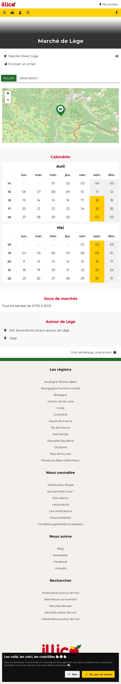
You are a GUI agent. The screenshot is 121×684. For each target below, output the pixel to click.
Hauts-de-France (60, 421)
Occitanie (60, 447)
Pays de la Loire (60, 453)
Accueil (8, 78)
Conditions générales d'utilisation (60, 524)
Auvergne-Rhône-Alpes (60, 381)
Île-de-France (60, 427)
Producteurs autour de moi (60, 592)
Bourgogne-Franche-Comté (60, 388)
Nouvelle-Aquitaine (60, 440)
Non (72, 674)
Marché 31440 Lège (21, 56)
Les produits (60, 504)
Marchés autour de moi (60, 612)
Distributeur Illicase (61, 484)
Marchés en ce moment (60, 599)
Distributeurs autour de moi (61, 619)
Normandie (61, 434)
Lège (10, 338)
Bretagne (60, 395)
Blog (60, 548)
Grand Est (60, 414)
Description (29, 78)
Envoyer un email (20, 64)
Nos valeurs (60, 498)
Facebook (60, 561)
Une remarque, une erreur (94, 352)
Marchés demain (60, 606)
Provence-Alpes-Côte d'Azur (60, 460)
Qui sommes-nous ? (60, 491)
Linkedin (61, 568)
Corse (60, 408)
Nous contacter (60, 517)
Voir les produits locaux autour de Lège (37, 330)
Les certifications (60, 511)
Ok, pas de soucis (98, 674)
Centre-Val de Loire (61, 401)
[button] (60, 111)
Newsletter (60, 555)
